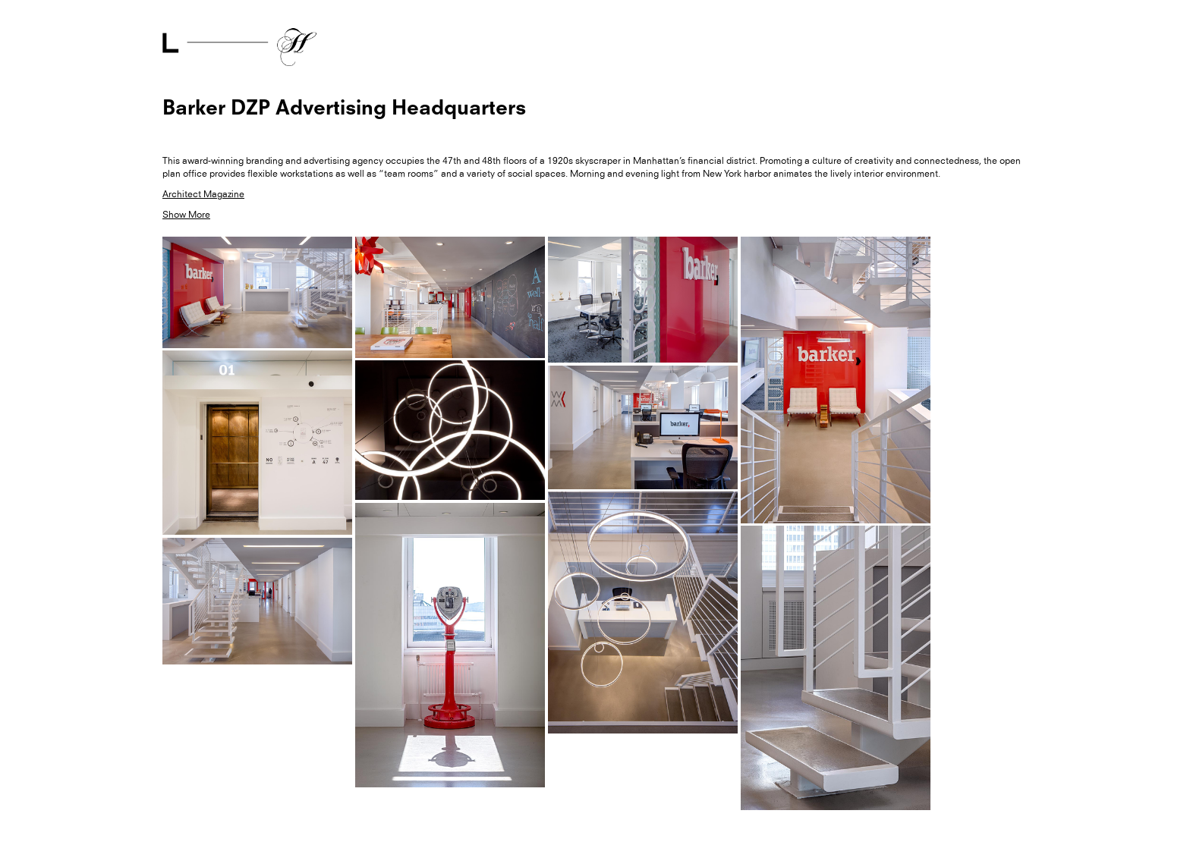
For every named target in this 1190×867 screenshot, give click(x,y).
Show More (186, 214)
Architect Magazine (203, 194)
